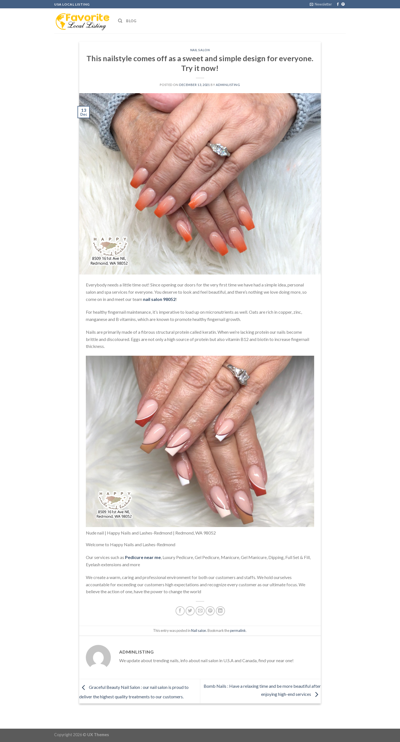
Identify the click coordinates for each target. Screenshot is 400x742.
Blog (131, 21)
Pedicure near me (143, 557)
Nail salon (200, 50)
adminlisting (228, 84)
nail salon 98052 (159, 299)
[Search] (120, 21)
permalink (238, 630)
